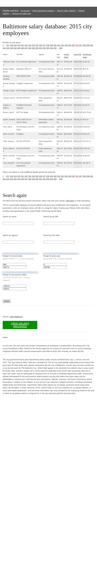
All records (25, 11)
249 (33, 48)
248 (29, 48)
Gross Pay (77, 54)
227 (44, 45)
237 (80, 45)
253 (47, 48)
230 (55, 45)
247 (26, 48)
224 (33, 45)
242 (7, 48)
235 (73, 45)
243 (11, 48)
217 (7, 45)
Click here (70, 201)
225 (36, 45)
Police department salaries (43, 11)
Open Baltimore (16, 317)
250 (36, 48)
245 (18, 48)
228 (47, 45)
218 (11, 45)
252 (44, 48)
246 (22, 48)
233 (65, 45)
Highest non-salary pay (21, 13)
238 (84, 45)
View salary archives (20, 325)
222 (26, 45)
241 (4, 48)
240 (91, 45)
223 (29, 45)
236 (76, 45)
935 (60, 48)
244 (15, 48)
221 (22, 45)
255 (55, 48)
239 (87, 45)
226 (40, 45)
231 (58, 45)
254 (51, 48)
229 (51, 45)
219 (15, 45)
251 (40, 48)
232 (62, 45)
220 (18, 45)
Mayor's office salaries (66, 11)
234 (69, 45)
